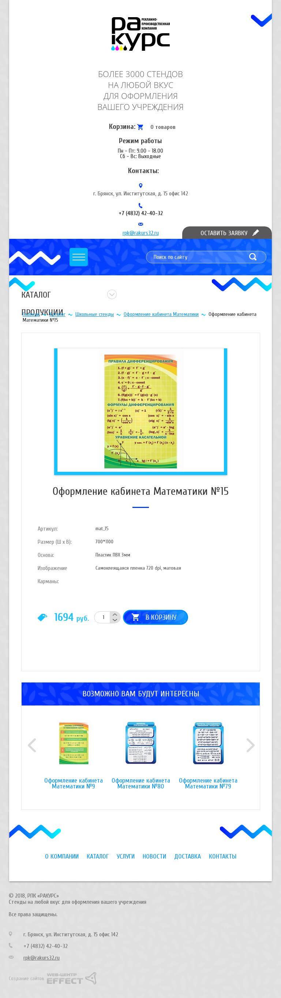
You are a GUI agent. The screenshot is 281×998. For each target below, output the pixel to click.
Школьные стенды (94, 314)
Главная (31, 314)
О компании (62, 856)
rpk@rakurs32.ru (141, 233)
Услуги (126, 856)
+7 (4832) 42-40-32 (141, 213)
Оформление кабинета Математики (161, 314)
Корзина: (122, 126)
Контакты (222, 856)
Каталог (57, 314)
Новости (154, 856)
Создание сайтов (26, 978)
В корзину (161, 617)
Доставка (187, 856)
